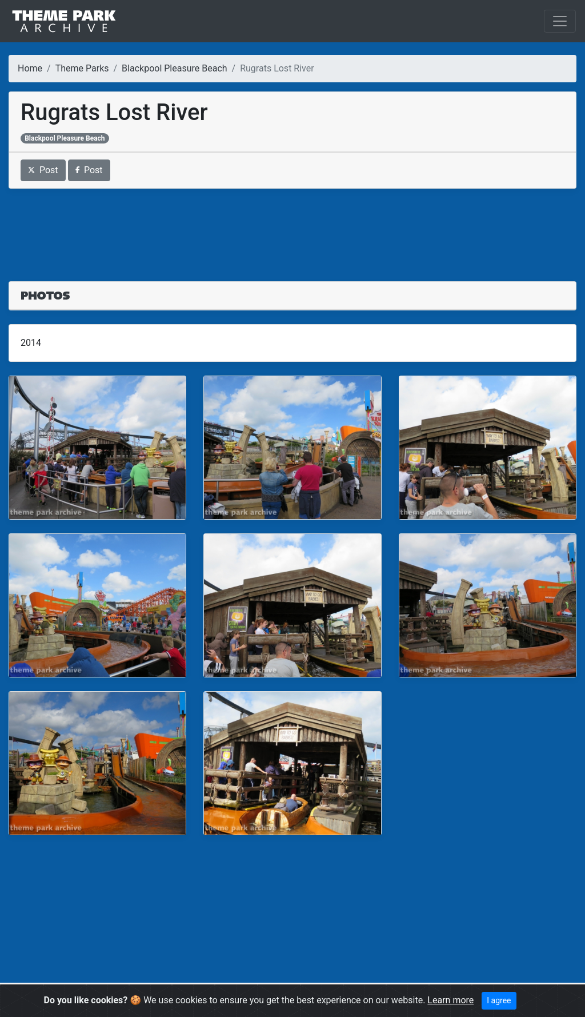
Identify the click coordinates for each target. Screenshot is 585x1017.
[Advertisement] (292, 228)
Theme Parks (82, 68)
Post (43, 170)
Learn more (450, 1000)
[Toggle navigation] (560, 21)
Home (30, 68)
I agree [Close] (499, 1000)
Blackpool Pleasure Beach (174, 68)
